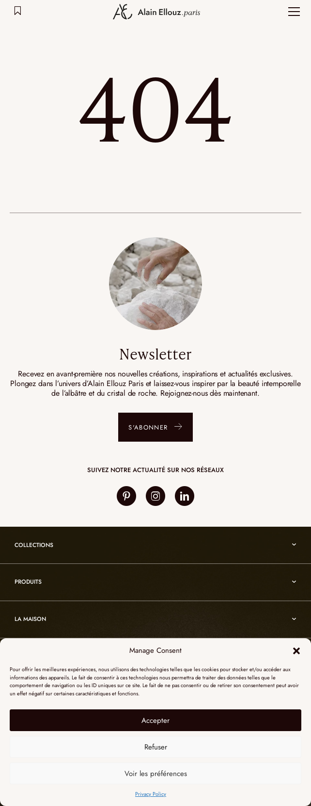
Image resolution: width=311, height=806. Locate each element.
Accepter (155, 720)
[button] (296, 651)
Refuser (155, 747)
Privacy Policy (150, 794)
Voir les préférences (155, 773)
